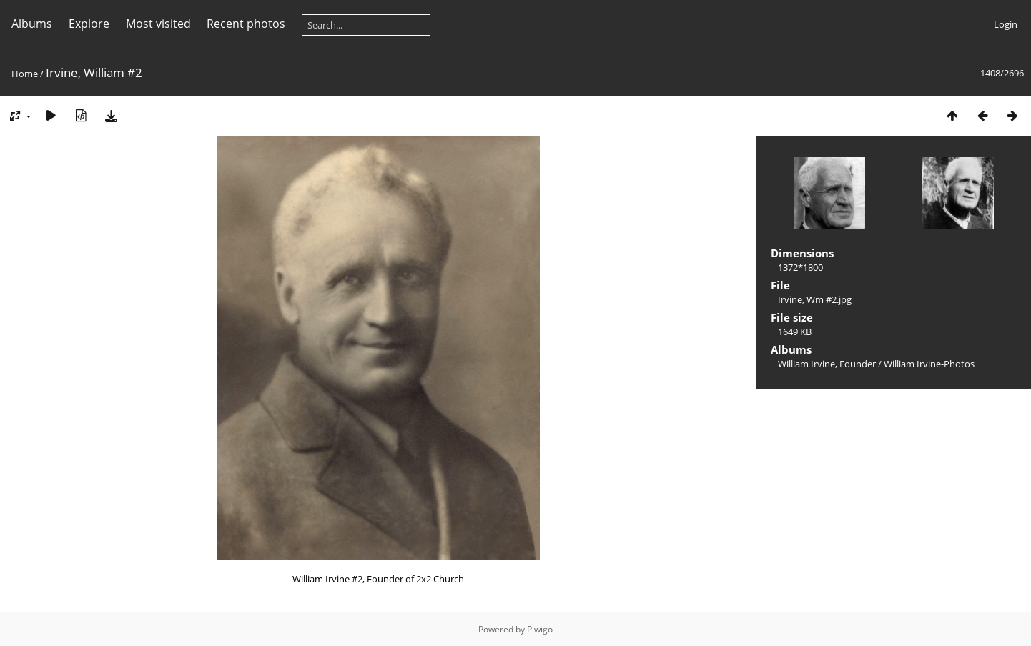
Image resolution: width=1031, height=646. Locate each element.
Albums (31, 23)
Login (1005, 24)
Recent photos (246, 23)
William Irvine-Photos (929, 363)
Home (24, 73)
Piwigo (540, 629)
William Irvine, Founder (827, 363)
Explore (89, 23)
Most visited (158, 23)
